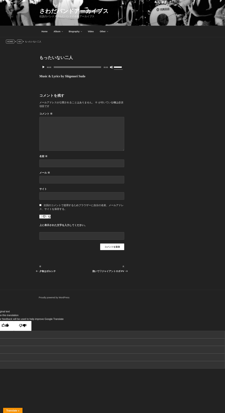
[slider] (77, 67)
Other (104, 31)
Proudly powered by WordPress (54, 297)
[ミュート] (111, 67)
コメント (45, 113)
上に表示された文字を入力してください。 (63, 225)
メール (44, 172)
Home (45, 31)
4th (19, 41)
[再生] (43, 67)
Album (58, 31)
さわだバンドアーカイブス (74, 11)
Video (91, 31)
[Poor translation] (22, 326)
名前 (43, 156)
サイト (43, 189)
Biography (75, 31)
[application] (81, 67)
